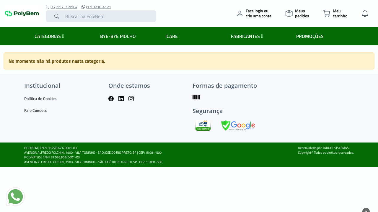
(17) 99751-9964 (61, 7)
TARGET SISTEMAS (335, 147)
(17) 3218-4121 (96, 7)
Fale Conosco (35, 110)
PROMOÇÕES (310, 36)
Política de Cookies (40, 98)
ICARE (171, 36)
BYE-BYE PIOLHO (118, 36)
